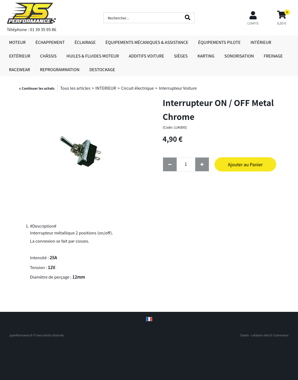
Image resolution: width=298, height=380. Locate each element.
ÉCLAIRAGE (85, 42)
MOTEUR (17, 42)
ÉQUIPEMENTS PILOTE (219, 42)
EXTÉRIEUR (19, 56)
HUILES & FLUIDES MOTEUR (93, 56)
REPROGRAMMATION (59, 69)
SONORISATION (239, 56)
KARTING (205, 56)
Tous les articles (75, 88)
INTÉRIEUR (261, 42)
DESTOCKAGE (102, 69)
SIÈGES (181, 56)
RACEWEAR (19, 69)
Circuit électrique (137, 88)
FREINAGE (273, 56)
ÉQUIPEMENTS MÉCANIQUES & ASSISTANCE (147, 42)
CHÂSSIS (48, 56)
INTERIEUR (105, 88)
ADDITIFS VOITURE (146, 56)
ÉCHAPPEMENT (50, 42)
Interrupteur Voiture (178, 88)
